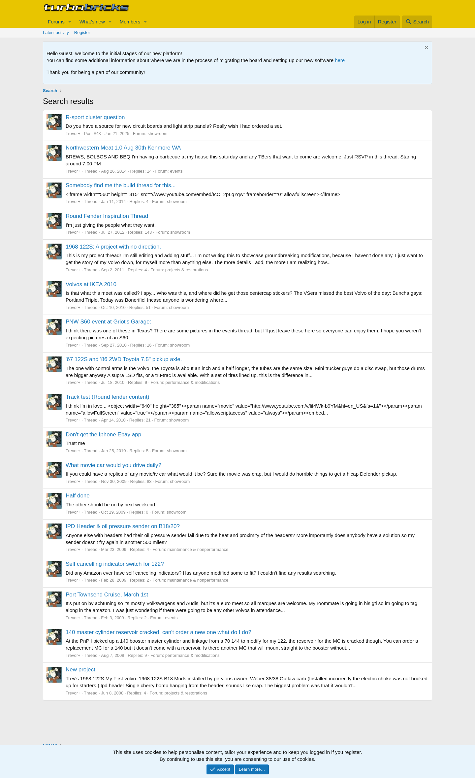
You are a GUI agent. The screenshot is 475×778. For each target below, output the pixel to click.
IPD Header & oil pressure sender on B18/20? (123, 526)
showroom (158, 133)
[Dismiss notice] (425, 48)
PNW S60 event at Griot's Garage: (108, 322)
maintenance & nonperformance (197, 549)
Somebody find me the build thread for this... (121, 185)
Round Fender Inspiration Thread (107, 216)
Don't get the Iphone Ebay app (103, 434)
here (340, 60)
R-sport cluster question (95, 117)
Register (82, 32)
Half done (78, 495)
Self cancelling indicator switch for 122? (115, 564)
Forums (56, 21)
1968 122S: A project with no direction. (113, 247)
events (176, 171)
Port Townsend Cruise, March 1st (107, 595)
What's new (92, 21)
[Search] (417, 22)
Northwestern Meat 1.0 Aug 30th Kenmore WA (123, 148)
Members (130, 21)
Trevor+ (73, 133)
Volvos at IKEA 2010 (91, 284)
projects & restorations (186, 269)
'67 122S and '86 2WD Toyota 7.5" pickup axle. (124, 359)
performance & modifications (193, 382)
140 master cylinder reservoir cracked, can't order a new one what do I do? (158, 632)
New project (80, 669)
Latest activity (56, 32)
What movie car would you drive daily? (113, 465)
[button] (70, 22)
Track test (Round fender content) (107, 397)
